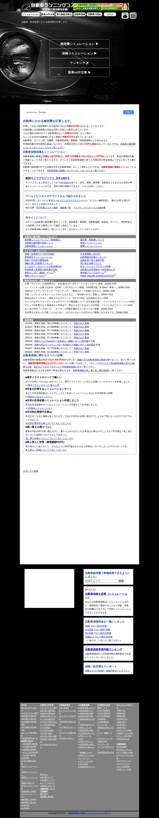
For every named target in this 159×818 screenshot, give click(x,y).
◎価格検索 (121, 744)
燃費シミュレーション (91, 246)
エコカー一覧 (104, 744)
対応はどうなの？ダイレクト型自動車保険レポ (57, 367)
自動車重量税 (104, 722)
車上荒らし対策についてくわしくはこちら (46, 450)
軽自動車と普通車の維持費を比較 (41, 269)
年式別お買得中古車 (49, 722)
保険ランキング (85, 728)
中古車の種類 (46, 733)
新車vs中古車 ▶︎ (79, 72)
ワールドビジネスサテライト (67, 200)
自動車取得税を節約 (106, 752)
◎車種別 (44, 791)
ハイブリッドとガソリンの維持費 (89, 207)
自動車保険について (87, 708)
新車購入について (48, 780)
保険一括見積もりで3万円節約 (39, 254)
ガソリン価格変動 (124, 736)
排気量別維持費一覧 (30, 738)
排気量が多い (123, 719)
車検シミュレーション (91, 243)
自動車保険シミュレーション (39, 246)
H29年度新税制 (104, 713)
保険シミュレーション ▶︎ (79, 53)
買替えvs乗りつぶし (49, 716)
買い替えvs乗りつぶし (91, 263)
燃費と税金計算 (28, 783)
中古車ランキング (124, 750)
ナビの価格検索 (124, 766)
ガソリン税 (103, 725)
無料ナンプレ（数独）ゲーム (39, 272)
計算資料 (25, 758)
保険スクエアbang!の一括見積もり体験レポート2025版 (61, 341)
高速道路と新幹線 (29, 791)
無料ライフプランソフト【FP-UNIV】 (47, 178)
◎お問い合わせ (46, 797)
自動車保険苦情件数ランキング (103, 649)
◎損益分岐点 (64, 705)
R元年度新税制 (104, 710)
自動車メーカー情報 (125, 733)
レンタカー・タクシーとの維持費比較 (43, 266)
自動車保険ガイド (86, 711)
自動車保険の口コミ (87, 725)
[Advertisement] (49, 498)
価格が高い (122, 728)
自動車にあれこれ (48, 786)
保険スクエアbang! (94, 671)
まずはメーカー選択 (30, 713)
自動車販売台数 (124, 739)
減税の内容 (103, 741)
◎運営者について (47, 789)
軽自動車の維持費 (31, 744)
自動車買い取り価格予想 (92, 260)
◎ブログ (44, 794)
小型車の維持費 (30, 746)
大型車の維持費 (30, 755)
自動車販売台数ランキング (93, 257)
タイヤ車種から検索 (125, 752)
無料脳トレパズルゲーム (92, 272)
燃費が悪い (122, 713)
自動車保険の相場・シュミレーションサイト (89, 813)
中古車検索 (45, 728)
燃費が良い (122, 710)
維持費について (47, 777)
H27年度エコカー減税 (47, 207)
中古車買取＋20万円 (90, 254)
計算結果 (25, 805)
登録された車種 (81, 323)
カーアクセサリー (48, 783)
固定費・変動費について (92, 240)
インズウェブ (85, 758)
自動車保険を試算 (86, 716)
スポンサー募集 (30, 471)
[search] (73, 112)
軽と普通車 (64, 708)
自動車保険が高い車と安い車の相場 (90, 370)
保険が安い (122, 722)
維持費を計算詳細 (29, 719)
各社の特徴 (84, 764)
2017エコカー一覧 (106, 738)
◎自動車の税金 (103, 705)
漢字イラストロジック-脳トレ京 (43, 385)
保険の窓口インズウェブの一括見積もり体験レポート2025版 (64, 344)
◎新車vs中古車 (46, 705)
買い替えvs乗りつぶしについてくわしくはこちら (49, 438)
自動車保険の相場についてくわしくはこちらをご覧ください (76, 170)
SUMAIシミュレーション (40, 408)
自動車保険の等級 (86, 730)
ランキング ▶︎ (79, 63)
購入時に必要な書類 (49, 736)
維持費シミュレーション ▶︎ (79, 44)
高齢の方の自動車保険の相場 (91, 359)
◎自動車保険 (83, 705)
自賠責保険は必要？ (87, 744)
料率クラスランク (86, 742)
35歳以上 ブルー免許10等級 (98, 637)
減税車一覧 (65, 207)
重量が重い (122, 716)
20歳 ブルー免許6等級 (96, 626)
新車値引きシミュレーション (39, 257)
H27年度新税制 (104, 716)
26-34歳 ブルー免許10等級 (98, 633)
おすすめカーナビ (124, 761)
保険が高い (122, 725)
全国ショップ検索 (124, 769)
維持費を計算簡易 (29, 716)
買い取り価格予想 (48, 711)
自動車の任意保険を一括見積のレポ (97, 269)
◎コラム (44, 774)
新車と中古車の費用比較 (37, 260)
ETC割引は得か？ (67, 738)
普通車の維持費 (30, 749)
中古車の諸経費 (47, 730)
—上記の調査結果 (48, 719)
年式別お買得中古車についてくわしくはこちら (48, 423)
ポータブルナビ (124, 764)
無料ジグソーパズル (34, 276)
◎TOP (24, 705)
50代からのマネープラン (40, 396)
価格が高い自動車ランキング (39, 263)
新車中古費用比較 (48, 713)
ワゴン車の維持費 (31, 752)
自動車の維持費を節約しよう (39, 243)
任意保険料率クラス (87, 733)
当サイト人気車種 (124, 730)
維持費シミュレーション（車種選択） (43, 240)
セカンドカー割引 (86, 761)
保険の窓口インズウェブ (118, 671)
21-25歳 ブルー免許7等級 (97, 629)
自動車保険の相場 (86, 713)
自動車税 (102, 719)
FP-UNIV (64, 182)
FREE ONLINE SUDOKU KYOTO (97, 276)
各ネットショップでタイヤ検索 (95, 266)
